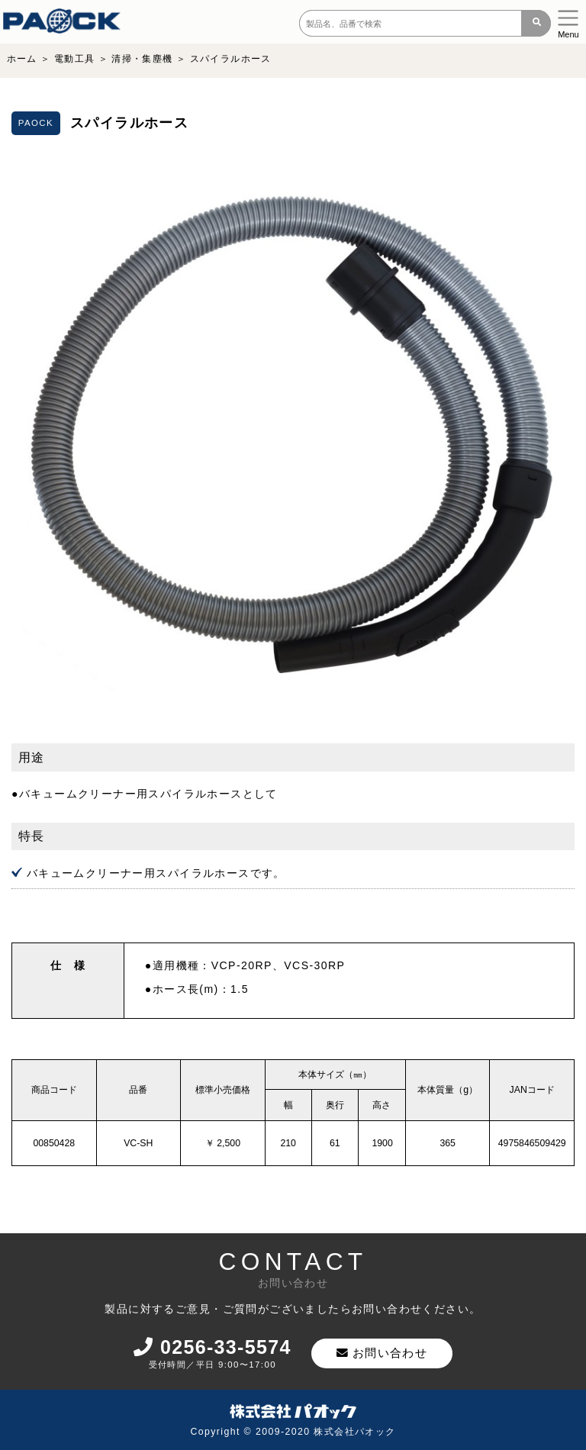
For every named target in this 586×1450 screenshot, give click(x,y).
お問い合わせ (386, 1353)
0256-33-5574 (215, 1347)
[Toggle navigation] (568, 21)
